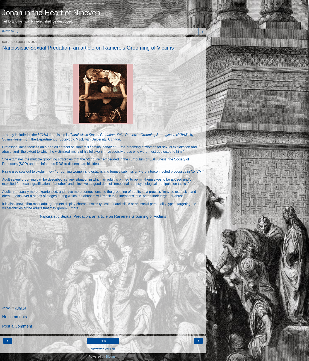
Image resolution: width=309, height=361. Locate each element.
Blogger (111, 356)
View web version (103, 349)
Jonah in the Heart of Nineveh (51, 13)
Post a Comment (17, 326)
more (74, 208)
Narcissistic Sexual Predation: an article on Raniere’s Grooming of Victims (103, 216)
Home (103, 340)
